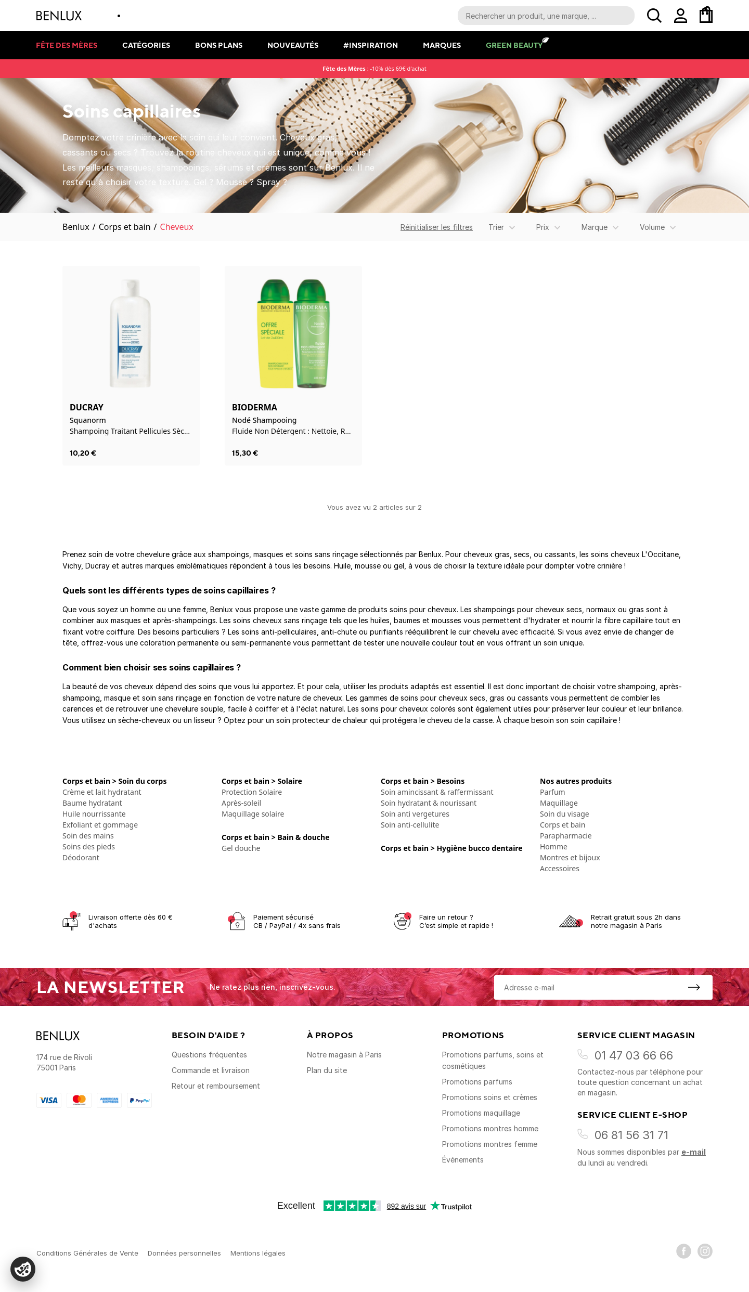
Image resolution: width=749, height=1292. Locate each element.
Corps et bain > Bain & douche (276, 837)
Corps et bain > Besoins (422, 781)
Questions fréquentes (209, 1054)
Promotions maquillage (481, 1112)
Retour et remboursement (216, 1085)
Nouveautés (292, 45)
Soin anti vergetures (415, 814)
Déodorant (80, 857)
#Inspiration (370, 45)
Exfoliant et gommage (100, 825)
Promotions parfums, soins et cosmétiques (493, 1060)
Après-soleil (241, 803)
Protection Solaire (252, 792)
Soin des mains (88, 836)
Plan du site (327, 1070)
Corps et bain (125, 226)
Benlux (75, 226)
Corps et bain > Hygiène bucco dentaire (452, 848)
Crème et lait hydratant (101, 792)
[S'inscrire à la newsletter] (693, 987)
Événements (463, 1159)
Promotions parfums (477, 1081)
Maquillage (559, 803)
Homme (553, 846)
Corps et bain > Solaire (262, 781)
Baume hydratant (92, 803)
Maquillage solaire (253, 814)
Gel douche (241, 848)
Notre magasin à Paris (344, 1054)
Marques (442, 45)
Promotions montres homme (490, 1128)
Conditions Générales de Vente (87, 1253)
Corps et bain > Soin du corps (114, 781)
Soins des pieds (88, 846)
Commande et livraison (211, 1070)
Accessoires (559, 868)
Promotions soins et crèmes (489, 1097)
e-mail (693, 1151)
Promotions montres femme (489, 1144)
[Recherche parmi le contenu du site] (546, 15)
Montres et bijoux (570, 857)
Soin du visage (564, 814)
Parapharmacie (566, 836)
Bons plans (218, 45)
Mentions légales (258, 1253)
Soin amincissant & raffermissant (437, 792)
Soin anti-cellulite (410, 825)
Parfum (552, 792)
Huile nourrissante (94, 814)
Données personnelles (184, 1253)
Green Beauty (514, 45)
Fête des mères (66, 45)
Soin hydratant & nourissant (428, 803)
